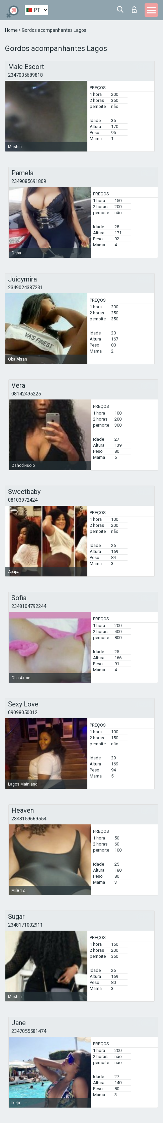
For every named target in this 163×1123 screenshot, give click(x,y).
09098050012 (22, 712)
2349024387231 (25, 288)
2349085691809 (28, 181)
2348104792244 (28, 606)
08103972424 (22, 500)
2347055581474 (28, 1031)
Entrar (134, 9)
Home (12, 30)
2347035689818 (25, 75)
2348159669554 (28, 819)
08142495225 (26, 394)
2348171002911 (25, 925)
